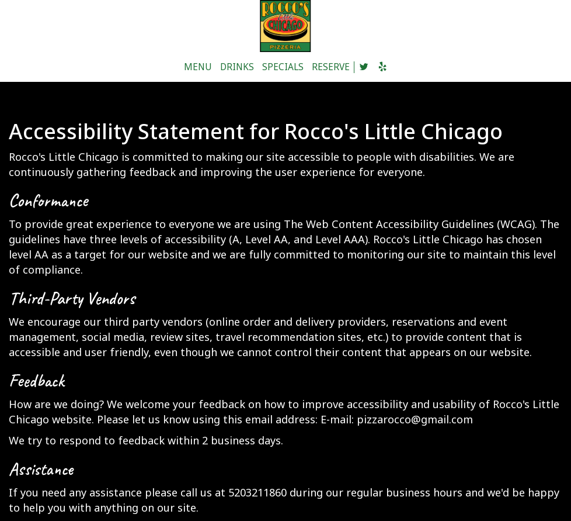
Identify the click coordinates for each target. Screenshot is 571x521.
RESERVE (331, 67)
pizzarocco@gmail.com (415, 419)
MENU (198, 67)
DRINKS (237, 67)
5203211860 (257, 492)
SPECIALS (283, 67)
